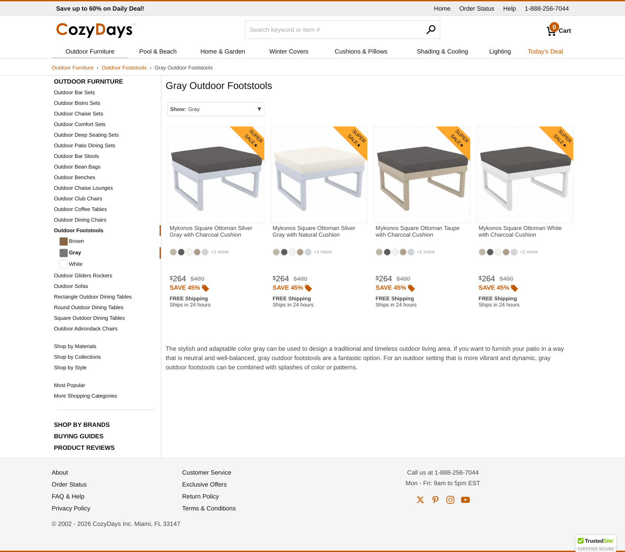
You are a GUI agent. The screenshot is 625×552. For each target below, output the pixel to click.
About (60, 472)
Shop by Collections (77, 357)
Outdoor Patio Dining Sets (84, 145)
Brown (71, 241)
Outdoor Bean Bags (77, 167)
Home (442, 8)
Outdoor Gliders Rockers (83, 275)
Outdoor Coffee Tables (80, 209)
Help (509, 8)
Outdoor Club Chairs (78, 199)
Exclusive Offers (204, 484)
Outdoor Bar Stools (76, 156)
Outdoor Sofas (71, 286)
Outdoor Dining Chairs (80, 220)
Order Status (476, 8)
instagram (450, 500)
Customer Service (206, 472)
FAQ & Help (68, 496)
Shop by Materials (75, 346)
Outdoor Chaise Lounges (83, 188)
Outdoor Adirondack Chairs (86, 329)
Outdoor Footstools (124, 68)
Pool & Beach (158, 51)
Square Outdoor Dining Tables (89, 318)
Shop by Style (70, 367)
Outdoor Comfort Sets (80, 124)
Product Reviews (84, 447)
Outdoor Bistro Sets (77, 103)
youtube (465, 500)
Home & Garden (222, 51)
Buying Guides (78, 436)
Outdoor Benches (74, 177)
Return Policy (200, 496)
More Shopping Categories (85, 396)
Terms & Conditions (209, 508)
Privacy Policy (71, 508)
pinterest (435, 500)
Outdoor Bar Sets (74, 92)
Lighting (500, 51)
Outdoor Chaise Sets (78, 114)
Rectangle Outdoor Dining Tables (93, 297)
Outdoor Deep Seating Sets (86, 135)
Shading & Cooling (442, 51)
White (71, 264)
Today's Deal (545, 51)
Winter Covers (289, 51)
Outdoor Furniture (90, 51)
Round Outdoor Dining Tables (88, 307)
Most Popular (69, 385)
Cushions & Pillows (361, 51)
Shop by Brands (82, 424)
